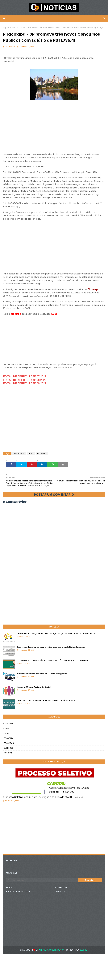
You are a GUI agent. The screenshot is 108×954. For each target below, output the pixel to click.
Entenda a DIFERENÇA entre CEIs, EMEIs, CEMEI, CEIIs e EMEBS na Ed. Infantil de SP (56, 633)
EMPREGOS (8, 748)
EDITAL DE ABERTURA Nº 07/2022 (24, 376)
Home (9, 887)
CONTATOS (60, 891)
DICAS (31, 453)
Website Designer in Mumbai (51, 950)
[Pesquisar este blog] (42, 880)
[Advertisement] (54, 128)
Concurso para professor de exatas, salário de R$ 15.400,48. (46, 700)
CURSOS (8, 728)
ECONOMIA (21, 27)
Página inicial (9, 27)
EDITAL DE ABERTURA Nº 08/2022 (24, 380)
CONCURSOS (18, 453)
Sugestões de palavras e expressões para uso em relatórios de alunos (51, 647)
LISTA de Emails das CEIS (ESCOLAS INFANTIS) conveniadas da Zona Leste (52, 660)
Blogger (84, 950)
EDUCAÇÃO (9, 743)
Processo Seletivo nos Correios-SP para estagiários (42, 673)
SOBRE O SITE (61, 887)
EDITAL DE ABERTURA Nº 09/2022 (24, 383)
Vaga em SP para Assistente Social (34, 687)
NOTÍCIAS (8, 753)
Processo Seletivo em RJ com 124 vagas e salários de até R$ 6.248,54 (43, 797)
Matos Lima (10, 47)
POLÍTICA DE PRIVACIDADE (18, 891)
